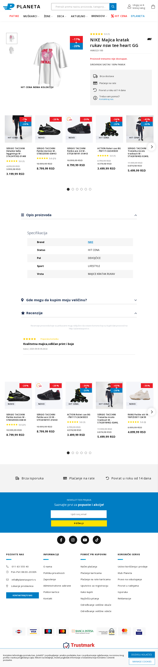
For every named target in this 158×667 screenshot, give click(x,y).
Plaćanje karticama (91, 573)
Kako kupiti (87, 592)
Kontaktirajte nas (22, 595)
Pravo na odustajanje (130, 579)
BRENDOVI (98, 16)
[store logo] (21, 7)
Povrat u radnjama (128, 585)
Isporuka (123, 592)
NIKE (90, 242)
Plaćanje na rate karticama (96, 579)
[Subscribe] (79, 523)
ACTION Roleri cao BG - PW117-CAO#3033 (109, 149)
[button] (136, 7)
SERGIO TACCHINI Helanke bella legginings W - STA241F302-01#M (16, 152)
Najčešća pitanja (90, 598)
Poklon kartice (51, 592)
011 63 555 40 (20, 566)
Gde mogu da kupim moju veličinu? (56, 300)
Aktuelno (78, 16)
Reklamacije (124, 598)
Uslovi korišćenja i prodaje (133, 566)
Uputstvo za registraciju (94, 585)
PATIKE (14, 16)
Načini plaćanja (89, 566)
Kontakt (47, 598)
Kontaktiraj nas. (106, 99)
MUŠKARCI (30, 16)
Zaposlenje (49, 579)
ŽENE (47, 16)
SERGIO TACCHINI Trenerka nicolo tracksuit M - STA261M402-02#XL (138, 152)
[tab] (79, 215)
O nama (47, 566)
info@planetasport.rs (24, 579)
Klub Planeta (125, 573)
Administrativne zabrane (57, 585)
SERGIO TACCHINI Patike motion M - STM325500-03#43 (46, 151)
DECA (60, 16)
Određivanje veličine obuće (96, 604)
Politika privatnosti (54, 573)
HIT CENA (119, 16)
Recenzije (34, 312)
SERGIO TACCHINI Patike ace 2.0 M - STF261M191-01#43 (77, 151)
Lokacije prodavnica (22, 585)
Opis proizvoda (38, 214)
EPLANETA (138, 16)
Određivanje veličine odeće (96, 611)
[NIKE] (149, 40)
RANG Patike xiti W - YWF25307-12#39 (139, 416)
